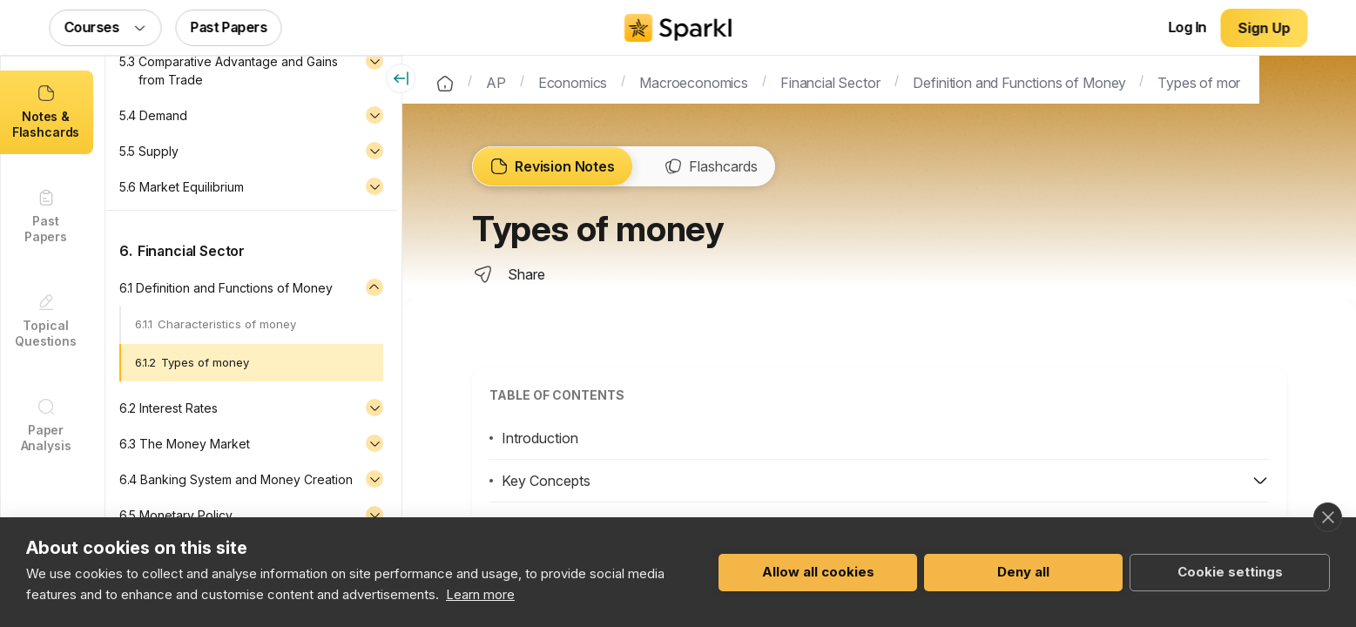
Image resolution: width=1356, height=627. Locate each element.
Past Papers (229, 27)
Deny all (1023, 571)
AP (497, 81)
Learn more (480, 594)
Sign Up (1264, 28)
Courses (105, 27)
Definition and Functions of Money (1019, 81)
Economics (574, 81)
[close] (1327, 517)
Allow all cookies (818, 571)
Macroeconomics (694, 81)
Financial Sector (830, 81)
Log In (1187, 27)
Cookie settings (1230, 571)
